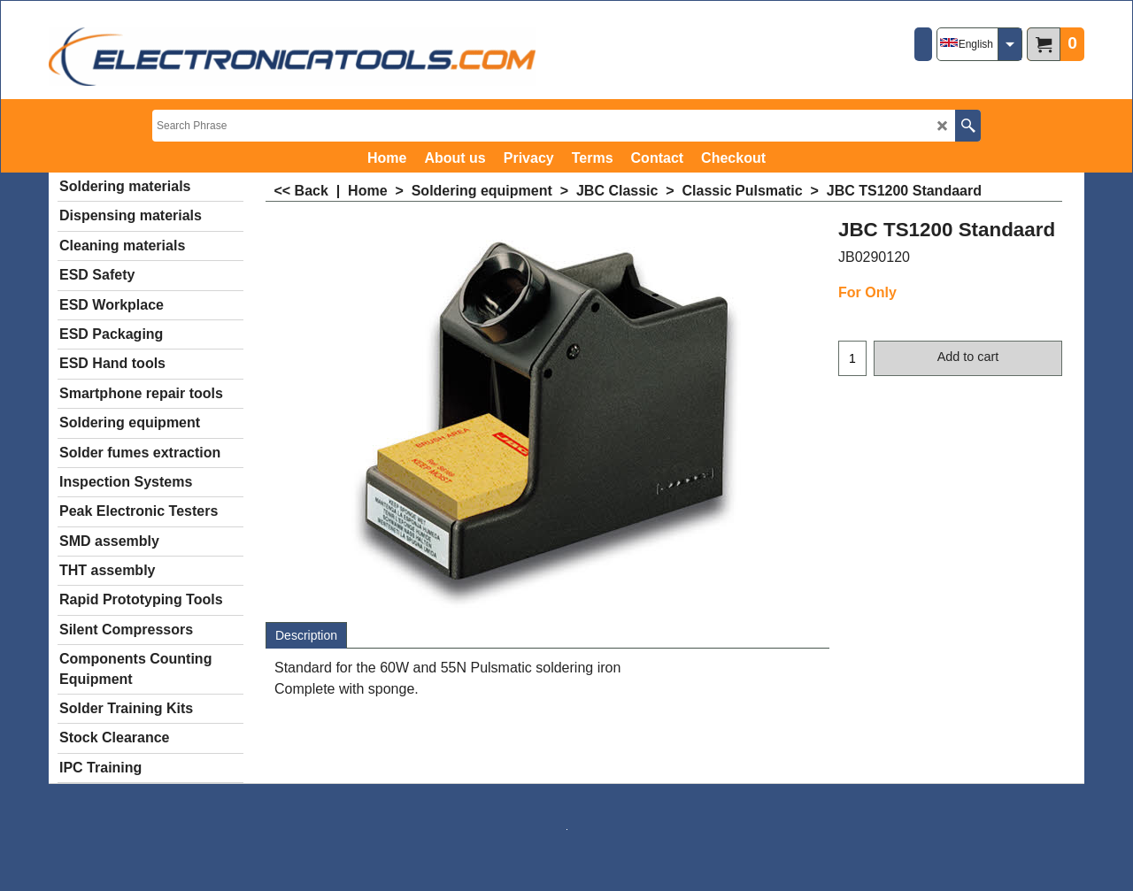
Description (306, 635)
